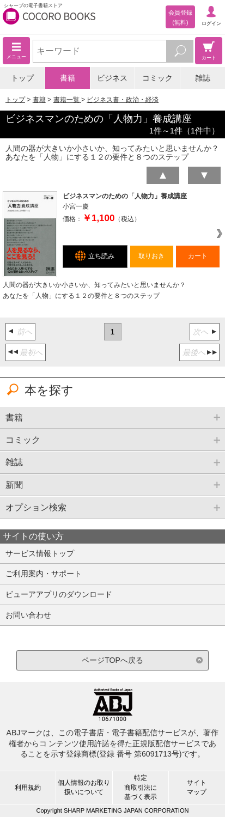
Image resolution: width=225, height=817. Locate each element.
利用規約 (28, 787)
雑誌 (202, 78)
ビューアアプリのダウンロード (58, 594)
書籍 (67, 78)
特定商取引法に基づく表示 (140, 787)
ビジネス (112, 78)
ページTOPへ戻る (112, 660)
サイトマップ (196, 787)
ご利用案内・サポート (43, 573)
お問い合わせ (28, 615)
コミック (157, 78)
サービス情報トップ (39, 553)
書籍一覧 (67, 99)
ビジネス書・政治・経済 (123, 99)
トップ (22, 78)
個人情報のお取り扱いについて (84, 787)
